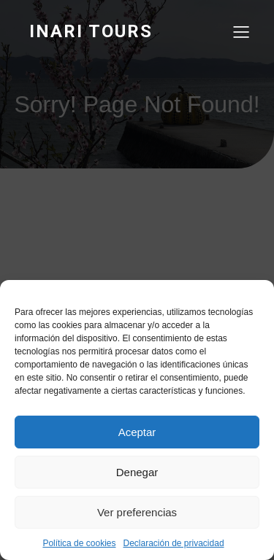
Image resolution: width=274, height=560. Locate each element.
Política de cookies (78, 543)
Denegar (137, 472)
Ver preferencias (137, 512)
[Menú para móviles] (241, 31)
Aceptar (137, 432)
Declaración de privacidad (173, 543)
